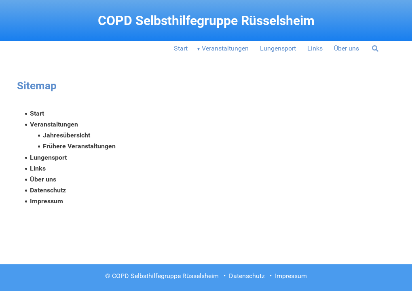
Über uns (346, 48)
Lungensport (278, 48)
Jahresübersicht (66, 135)
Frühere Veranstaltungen (79, 146)
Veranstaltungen (225, 48)
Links (315, 48)
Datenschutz (48, 190)
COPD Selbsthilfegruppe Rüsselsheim (206, 20)
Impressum (46, 201)
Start (181, 48)
